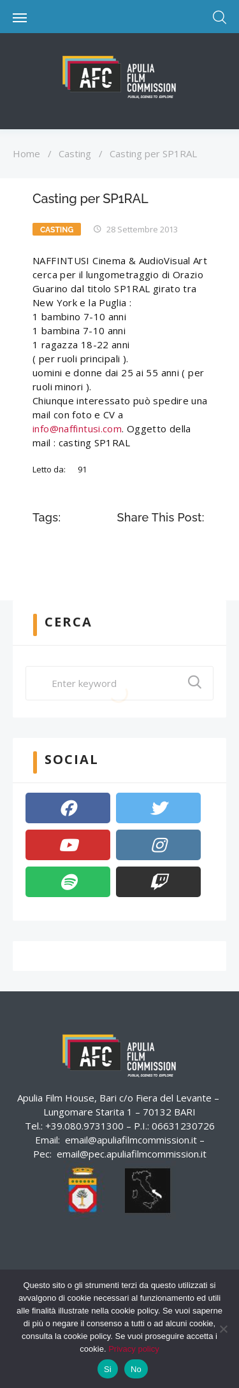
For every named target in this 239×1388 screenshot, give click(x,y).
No (136, 1369)
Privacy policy (133, 1349)
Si (108, 1369)
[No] (223, 1328)
